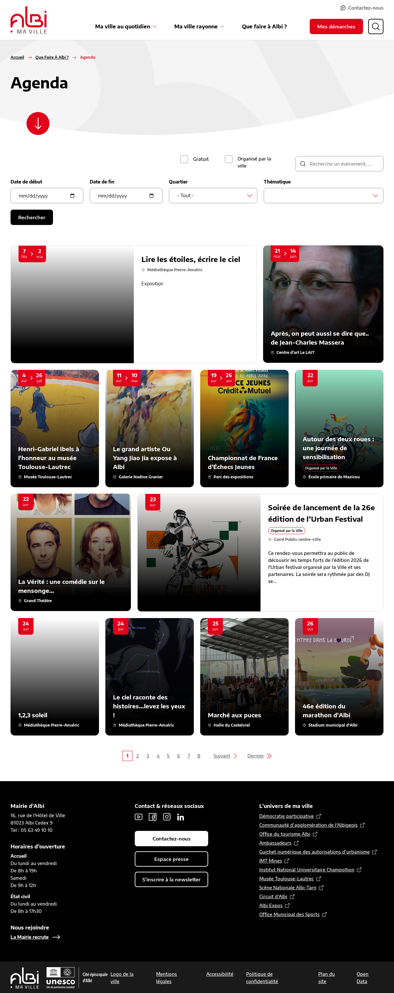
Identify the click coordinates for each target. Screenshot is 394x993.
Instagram (166, 817)
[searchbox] (273, 195)
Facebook (152, 817)
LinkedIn (181, 817)
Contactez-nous (365, 8)
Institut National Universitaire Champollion (306, 869)
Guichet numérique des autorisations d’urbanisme (314, 852)
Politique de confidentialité (262, 977)
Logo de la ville (121, 977)
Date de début (26, 181)
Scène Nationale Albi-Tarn (287, 887)
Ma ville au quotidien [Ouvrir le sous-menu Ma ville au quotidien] (122, 26)
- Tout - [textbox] (185, 195)
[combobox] (213, 195)
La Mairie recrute (30, 937)
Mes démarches (336, 26)
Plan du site (326, 977)
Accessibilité (219, 974)
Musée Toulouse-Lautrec (286, 878)
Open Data (362, 977)
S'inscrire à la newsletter (171, 879)
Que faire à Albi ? (264, 26)
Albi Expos (271, 905)
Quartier (178, 181)
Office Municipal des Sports (289, 914)
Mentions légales (166, 977)
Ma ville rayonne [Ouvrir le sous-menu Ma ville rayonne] (196, 26)
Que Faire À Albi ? (52, 57)
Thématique (277, 181)
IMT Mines (270, 860)
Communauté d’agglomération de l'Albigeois (308, 825)
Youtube (138, 817)
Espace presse (171, 859)
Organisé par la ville (254, 162)
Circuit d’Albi (273, 896)
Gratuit (201, 159)
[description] (339, 163)
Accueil (17, 57)
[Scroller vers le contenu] (38, 123)
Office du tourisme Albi (284, 834)
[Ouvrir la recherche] (375, 26)
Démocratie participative (286, 816)
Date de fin (102, 181)
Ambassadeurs (275, 843)
